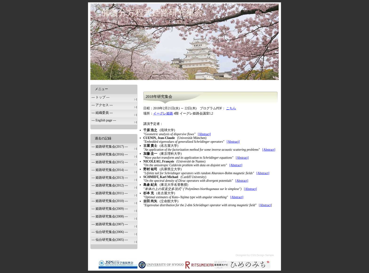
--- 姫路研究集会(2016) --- (110, 154)
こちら (231, 108)
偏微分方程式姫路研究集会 (152, 12)
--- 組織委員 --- (102, 113)
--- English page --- (104, 120)
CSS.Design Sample (262, 255)
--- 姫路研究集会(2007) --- (110, 224)
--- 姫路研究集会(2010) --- (110, 201)
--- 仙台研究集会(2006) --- (110, 232)
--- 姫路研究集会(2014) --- (110, 170)
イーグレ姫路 (163, 113)
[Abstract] (204, 134)
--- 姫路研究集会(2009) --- (110, 208)
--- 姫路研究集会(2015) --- (110, 162)
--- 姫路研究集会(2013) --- (110, 177)
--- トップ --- (100, 97)
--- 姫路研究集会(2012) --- (110, 185)
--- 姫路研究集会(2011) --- (110, 193)
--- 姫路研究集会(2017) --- (110, 146)
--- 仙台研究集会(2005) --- (110, 239)
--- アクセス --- (102, 105)
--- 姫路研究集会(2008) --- (110, 216)
